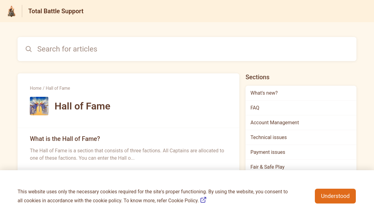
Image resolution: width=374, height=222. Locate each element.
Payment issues (267, 152)
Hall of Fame (58, 88)
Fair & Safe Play (267, 167)
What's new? (264, 93)
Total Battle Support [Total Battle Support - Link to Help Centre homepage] (55, 11)
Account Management (274, 122)
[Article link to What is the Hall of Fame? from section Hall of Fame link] (128, 148)
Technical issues (268, 137)
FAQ (254, 108)
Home (36, 88)
